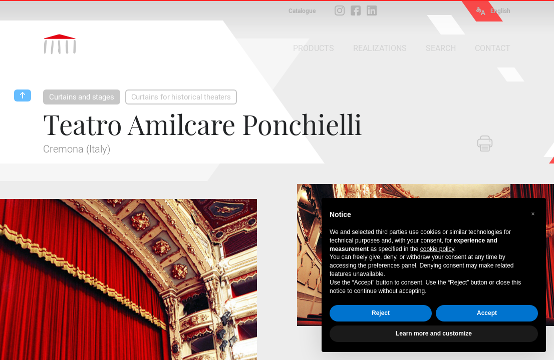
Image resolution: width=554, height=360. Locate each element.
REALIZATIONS (380, 48)
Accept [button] (487, 313)
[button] (533, 214)
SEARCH (441, 48)
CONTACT (492, 48)
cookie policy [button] (437, 249)
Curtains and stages (81, 97)
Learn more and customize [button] (434, 333)
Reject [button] (381, 313)
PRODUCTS (313, 48)
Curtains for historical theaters (181, 97)
